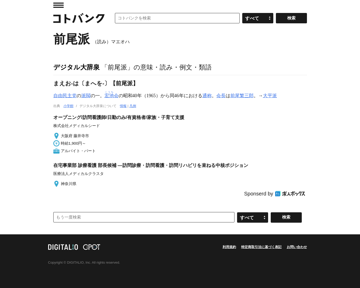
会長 (221, 95)
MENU (58, 5)
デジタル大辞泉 (76, 67)
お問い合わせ (297, 247)
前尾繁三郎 (242, 95)
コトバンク (79, 18)
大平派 (270, 95)
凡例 (132, 106)
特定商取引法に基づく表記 (261, 247)
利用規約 (229, 247)
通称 (207, 95)
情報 (123, 106)
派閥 (86, 95)
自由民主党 (65, 95)
